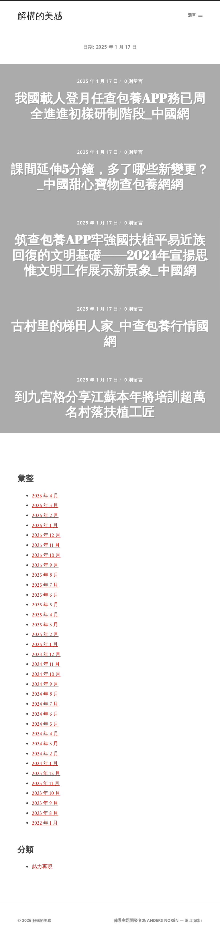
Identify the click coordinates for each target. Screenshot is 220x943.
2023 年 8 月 (46, 818)
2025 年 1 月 (45, 649)
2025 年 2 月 (46, 639)
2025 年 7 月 (46, 590)
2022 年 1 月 (45, 828)
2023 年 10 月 (47, 798)
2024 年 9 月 (46, 689)
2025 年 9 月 (46, 570)
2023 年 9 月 (46, 808)
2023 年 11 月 (46, 788)
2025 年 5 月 (46, 610)
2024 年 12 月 (47, 659)
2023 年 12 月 (47, 778)
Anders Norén (161, 925)
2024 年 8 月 (46, 699)
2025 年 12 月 (47, 540)
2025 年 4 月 (46, 620)
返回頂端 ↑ (192, 925)
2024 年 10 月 (47, 679)
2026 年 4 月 (46, 501)
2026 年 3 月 (46, 510)
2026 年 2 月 (46, 520)
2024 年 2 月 (46, 759)
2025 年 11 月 (46, 550)
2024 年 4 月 (46, 739)
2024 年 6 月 (46, 719)
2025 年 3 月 (46, 630)
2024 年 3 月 (46, 749)
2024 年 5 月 (46, 729)
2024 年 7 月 (46, 709)
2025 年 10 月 (47, 560)
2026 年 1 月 (45, 530)
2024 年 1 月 (45, 768)
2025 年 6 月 (46, 600)
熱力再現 (43, 871)
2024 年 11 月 (46, 669)
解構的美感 (40, 15)
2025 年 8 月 (46, 580)
